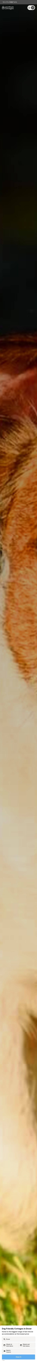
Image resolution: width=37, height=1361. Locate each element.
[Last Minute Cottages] (8, 8)
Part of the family (10, 2)
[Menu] (31, 7)
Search (18, 1357)
